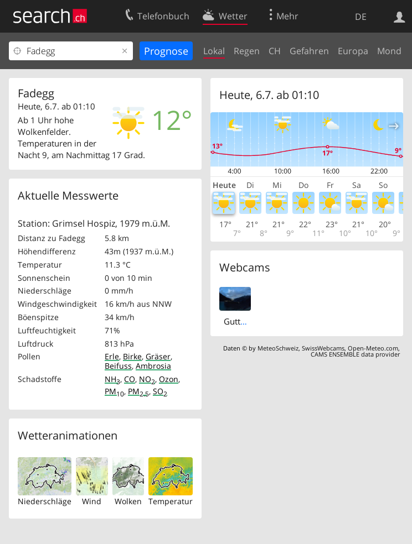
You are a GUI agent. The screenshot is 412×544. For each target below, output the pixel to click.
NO (147, 379)
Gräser (158, 356)
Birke (132, 356)
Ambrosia (153, 365)
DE (361, 17)
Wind (91, 501)
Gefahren (309, 51)
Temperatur (170, 501)
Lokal (214, 51)
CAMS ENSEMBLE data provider (355, 354)
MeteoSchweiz (278, 348)
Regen (247, 51)
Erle (112, 356)
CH (275, 51)
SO (160, 391)
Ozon (168, 379)
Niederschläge (44, 501)
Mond (389, 51)
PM (114, 391)
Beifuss (118, 365)
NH (112, 379)
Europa (353, 51)
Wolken (128, 501)
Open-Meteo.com (373, 348)
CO (129, 379)
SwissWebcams (323, 348)
